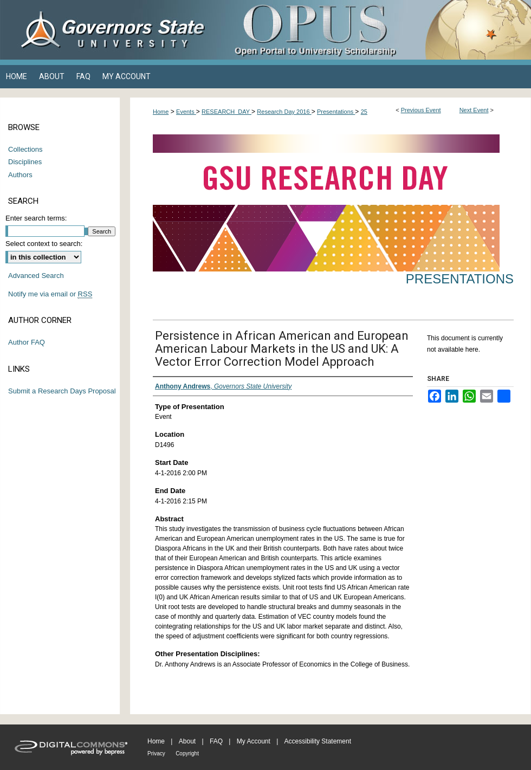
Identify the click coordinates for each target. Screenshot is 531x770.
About (187, 741)
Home (161, 111)
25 (364, 111)
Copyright (187, 753)
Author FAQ (26, 342)
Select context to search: (43, 244)
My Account (253, 741)
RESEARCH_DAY (226, 111)
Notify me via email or (50, 294)
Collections (25, 149)
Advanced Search (36, 275)
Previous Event (421, 110)
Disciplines (25, 162)
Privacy (156, 753)
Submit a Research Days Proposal (62, 391)
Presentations (336, 111)
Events (186, 111)
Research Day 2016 (284, 111)
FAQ (216, 741)
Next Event (474, 110)
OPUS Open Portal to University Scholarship (374, 30)
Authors (20, 175)
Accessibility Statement (317, 741)
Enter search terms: (36, 218)
